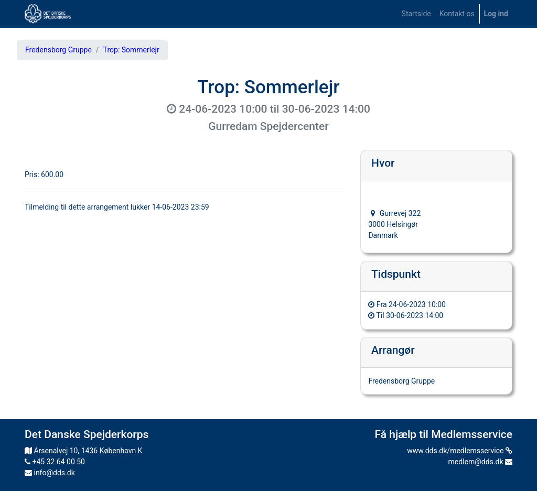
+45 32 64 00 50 (55, 461)
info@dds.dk (50, 472)
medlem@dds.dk (480, 461)
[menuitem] (416, 14)
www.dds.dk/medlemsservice (459, 450)
